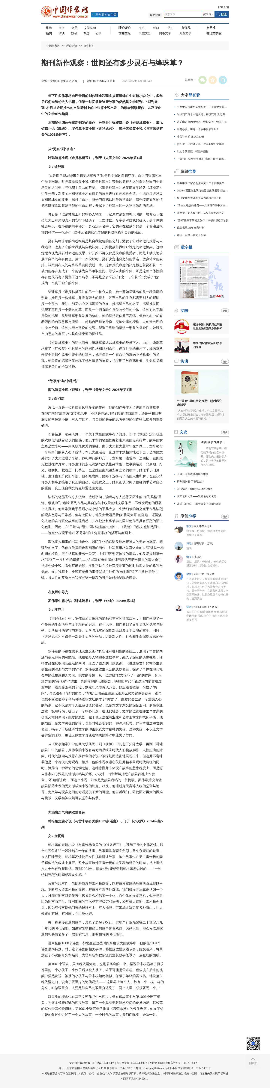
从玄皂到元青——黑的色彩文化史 (196, 496)
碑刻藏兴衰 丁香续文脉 (190, 481)
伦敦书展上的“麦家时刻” (191, 227)
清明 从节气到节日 (213, 442)
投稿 (74, 33)
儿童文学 (185, 33)
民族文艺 (145, 33)
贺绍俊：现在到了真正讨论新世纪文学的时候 (203, 144)
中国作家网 (53, 45)
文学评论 (89, 45)
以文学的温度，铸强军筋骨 (192, 151)
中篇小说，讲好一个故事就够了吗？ (198, 129)
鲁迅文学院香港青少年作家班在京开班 (199, 198)
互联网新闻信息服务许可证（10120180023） (175, 1063)
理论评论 (71, 45)
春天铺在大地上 (203, 526)
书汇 (170, 27)
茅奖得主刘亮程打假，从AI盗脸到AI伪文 (200, 212)
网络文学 (165, 33)
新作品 (186, 27)
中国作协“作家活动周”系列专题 (207, 345)
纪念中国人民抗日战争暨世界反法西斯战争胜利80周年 (207, 326)
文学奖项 (90, 27)
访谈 (62, 33)
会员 (74, 27)
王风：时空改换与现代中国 (192, 474)
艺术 (98, 33)
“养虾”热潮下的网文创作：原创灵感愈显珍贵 (203, 220)
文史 (142, 27)
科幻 (156, 27)
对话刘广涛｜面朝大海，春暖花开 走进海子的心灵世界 (203, 114)
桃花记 (197, 556)
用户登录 (155, 15)
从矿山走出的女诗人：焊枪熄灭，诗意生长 (202, 121)
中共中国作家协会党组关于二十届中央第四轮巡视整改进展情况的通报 (203, 106)
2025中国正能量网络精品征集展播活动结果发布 (203, 190)
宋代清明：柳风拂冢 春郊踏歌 (194, 488)
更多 (225, 311)
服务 (62, 27)
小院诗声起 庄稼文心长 (190, 136)
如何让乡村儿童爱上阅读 (191, 235)
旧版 (223, 7)
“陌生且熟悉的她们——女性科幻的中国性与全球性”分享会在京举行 (203, 205)
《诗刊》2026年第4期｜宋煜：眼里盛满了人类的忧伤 (203, 158)
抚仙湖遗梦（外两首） (207, 607)
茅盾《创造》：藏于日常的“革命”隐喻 (199, 503)
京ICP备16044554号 (103, 1063)
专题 (86, 33)
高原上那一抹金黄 (204, 574)
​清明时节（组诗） (204, 543)
